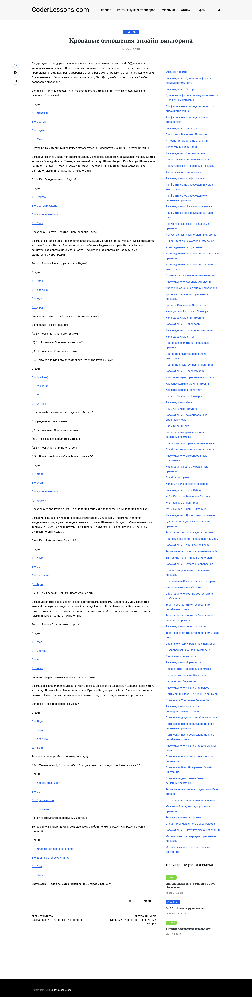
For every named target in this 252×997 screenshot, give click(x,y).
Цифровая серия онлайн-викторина (188, 650)
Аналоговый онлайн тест (181, 147)
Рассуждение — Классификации (186, 371)
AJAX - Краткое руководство (185, 908)
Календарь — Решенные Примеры (187, 311)
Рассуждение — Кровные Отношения (189, 281)
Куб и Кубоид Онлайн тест (182, 502)
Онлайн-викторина (177, 477)
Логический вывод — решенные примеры (192, 694)
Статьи (186, 10)
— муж (37, 298)
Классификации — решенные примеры (190, 377)
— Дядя (38, 474)
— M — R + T (40, 395)
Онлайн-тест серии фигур (181, 656)
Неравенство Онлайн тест (182, 681)
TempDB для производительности (189, 928)
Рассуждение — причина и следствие (189, 330)
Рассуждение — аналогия (182, 128)
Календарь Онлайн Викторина (185, 317)
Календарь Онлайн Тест (181, 336)
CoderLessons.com (60, 10)
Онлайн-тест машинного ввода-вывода (190, 823)
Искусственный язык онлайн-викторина (191, 234)
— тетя (37, 659)
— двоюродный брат (46, 214)
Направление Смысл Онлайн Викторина (191, 581)
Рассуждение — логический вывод (187, 687)
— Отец (37, 281)
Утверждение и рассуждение (184, 247)
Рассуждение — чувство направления (189, 564)
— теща (37, 668)
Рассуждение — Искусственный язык (189, 206)
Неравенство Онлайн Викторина (186, 675)
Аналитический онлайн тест (183, 172)
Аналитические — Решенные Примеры (190, 165)
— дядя (37, 307)
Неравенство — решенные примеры (188, 668)
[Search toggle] (217, 9)
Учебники (168, 10)
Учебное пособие (176, 71)
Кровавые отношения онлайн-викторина (191, 288)
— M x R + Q (40, 377)
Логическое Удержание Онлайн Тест (189, 700)
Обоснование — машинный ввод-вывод (191, 800)
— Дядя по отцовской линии (50, 857)
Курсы (201, 10)
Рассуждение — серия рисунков (186, 626)
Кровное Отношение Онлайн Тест (187, 305)
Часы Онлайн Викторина (181, 408)
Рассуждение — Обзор (180, 89)
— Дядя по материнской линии (52, 848)
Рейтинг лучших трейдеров (136, 10)
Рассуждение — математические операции (193, 830)
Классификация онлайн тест (184, 389)
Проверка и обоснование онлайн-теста (190, 275)
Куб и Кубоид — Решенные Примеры (188, 496)
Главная (105, 10)
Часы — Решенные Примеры (184, 396)
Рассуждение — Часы (179, 402)
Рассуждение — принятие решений (188, 545)
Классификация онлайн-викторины (188, 383)
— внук (37, 558)
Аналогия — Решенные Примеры (186, 134)
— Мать (38, 139)
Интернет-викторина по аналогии (187, 140)
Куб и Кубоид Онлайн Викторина (186, 509)
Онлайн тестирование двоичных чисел (190, 449)
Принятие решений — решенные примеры (192, 538)
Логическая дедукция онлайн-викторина (191, 717)
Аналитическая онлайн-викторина (187, 159)
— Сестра (39, 121)
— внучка (39, 130)
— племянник (41, 575)
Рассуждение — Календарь (183, 324)
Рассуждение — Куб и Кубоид (184, 490)
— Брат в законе (43, 800)
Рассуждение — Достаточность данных (190, 515)
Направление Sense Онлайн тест (186, 587)
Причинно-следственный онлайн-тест (189, 364)
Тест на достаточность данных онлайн (190, 532)
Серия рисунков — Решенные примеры (190, 643)
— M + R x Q (40, 386)
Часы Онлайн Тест (177, 426)
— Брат (37, 584)
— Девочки (40, 112)
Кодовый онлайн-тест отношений (187, 483)
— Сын (37, 566)
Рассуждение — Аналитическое (185, 153)
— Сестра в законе (44, 205)
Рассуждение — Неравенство (184, 662)
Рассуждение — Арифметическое (187, 178)
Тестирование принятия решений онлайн (192, 551)
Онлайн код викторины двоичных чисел (191, 443)
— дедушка (40, 289)
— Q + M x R (40, 403)
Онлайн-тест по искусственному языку (190, 241)
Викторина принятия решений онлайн (189, 557)
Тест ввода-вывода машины (183, 817)
